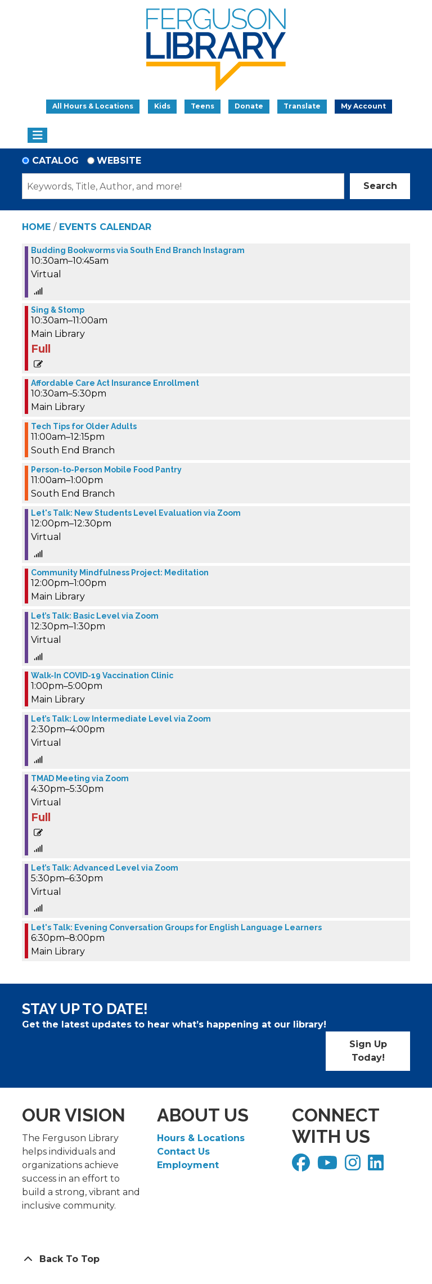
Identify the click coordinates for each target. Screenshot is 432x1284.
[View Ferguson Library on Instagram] (354, 1166)
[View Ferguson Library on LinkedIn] (377, 1166)
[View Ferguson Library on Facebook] (302, 1166)
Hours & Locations (201, 1138)
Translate (302, 106)
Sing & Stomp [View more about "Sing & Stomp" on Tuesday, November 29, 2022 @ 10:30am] (57, 310)
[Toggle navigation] (37, 135)
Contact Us (183, 1151)
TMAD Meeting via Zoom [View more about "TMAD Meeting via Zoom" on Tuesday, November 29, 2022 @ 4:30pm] (80, 778)
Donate (249, 106)
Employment (188, 1165)
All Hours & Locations (92, 106)
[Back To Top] (216, 1259)
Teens (202, 106)
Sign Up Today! (368, 1051)
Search (380, 186)
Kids (162, 106)
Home (36, 227)
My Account (363, 106)
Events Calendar (105, 227)
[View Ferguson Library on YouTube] (328, 1166)
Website (119, 160)
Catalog (55, 160)
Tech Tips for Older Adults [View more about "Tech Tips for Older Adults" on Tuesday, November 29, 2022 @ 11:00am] (84, 426)
